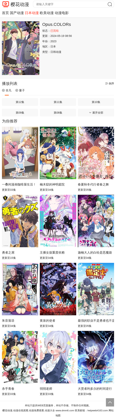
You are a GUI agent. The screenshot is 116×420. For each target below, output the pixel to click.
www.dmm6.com (65, 410)
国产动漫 (17, 13)
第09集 (20, 112)
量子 (20, 90)
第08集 (58, 112)
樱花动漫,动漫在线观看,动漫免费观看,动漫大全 (28, 410)
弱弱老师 (46, 388)
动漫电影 (62, 13)
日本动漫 (32, 13)
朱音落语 (8, 320)
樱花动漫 (19, 4)
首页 (5, 13)
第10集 (96, 102)
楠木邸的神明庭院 (52, 184)
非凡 (6, 90)
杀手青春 (8, 388)
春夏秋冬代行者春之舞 (93, 184)
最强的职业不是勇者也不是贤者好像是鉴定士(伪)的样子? (96, 320)
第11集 (58, 102)
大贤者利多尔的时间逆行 (95, 388)
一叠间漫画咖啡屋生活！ (19, 184)
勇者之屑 (8, 252)
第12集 (20, 102)
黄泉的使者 (47, 320)
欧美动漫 (47, 13)
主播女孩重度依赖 (52, 252)
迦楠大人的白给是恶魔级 (95, 252)
